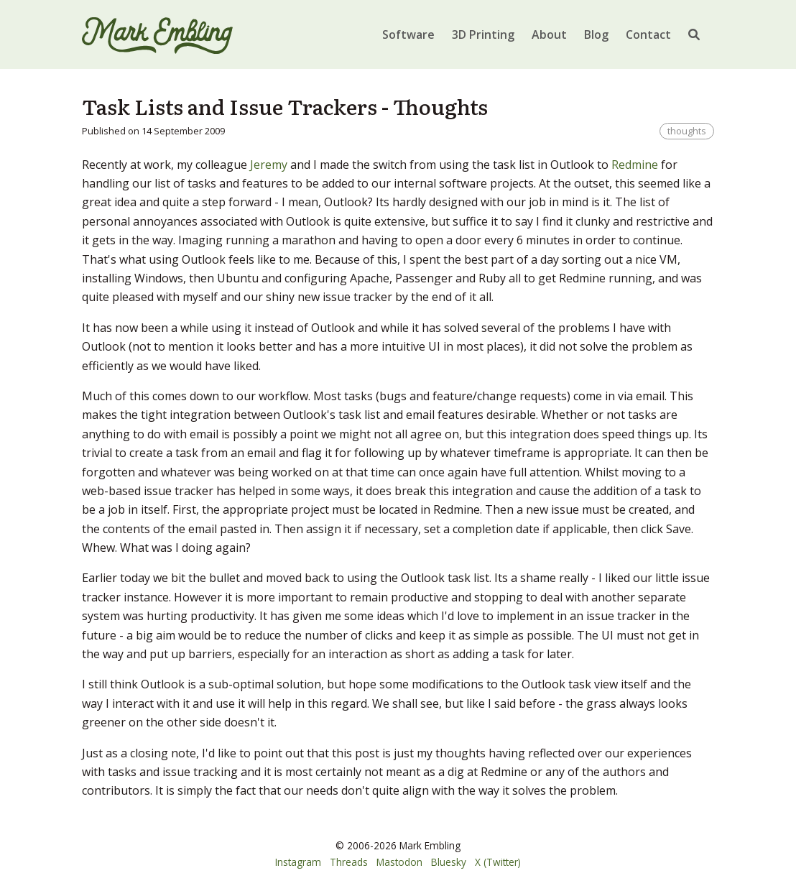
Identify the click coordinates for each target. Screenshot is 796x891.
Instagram (298, 862)
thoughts (686, 130)
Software (408, 34)
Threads (349, 862)
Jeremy (268, 164)
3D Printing (483, 34)
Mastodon (399, 862)
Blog (596, 34)
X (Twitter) (498, 862)
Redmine (634, 164)
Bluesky (448, 862)
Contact (648, 34)
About (549, 34)
